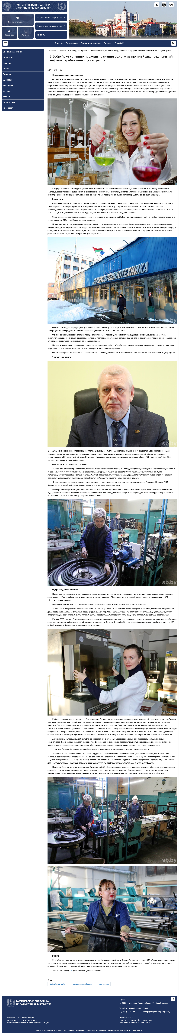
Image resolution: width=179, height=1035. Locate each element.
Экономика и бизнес (12, 52)
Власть (59, 43)
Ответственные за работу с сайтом (21, 1018)
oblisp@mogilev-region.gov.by (156, 1012)
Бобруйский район (57, 984)
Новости (63, 51)
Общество (8, 57)
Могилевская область (82, 984)
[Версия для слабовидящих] (171, 4)
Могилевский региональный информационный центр (28, 1023)
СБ (70, 971)
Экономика (72, 43)
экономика (104, 984)
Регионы (7, 74)
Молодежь (8, 85)
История (7, 91)
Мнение (6, 97)
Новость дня (9, 102)
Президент (8, 108)
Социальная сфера (91, 43)
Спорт (6, 69)
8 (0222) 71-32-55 (127, 1012)
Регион (107, 43)
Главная (52, 51)
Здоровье (7, 80)
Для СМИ (119, 43)
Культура (7, 63)
